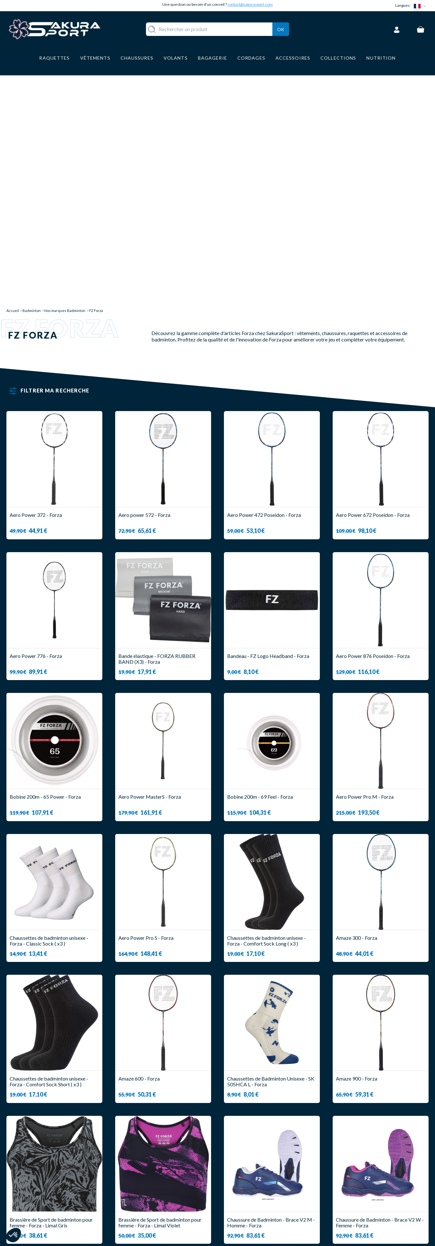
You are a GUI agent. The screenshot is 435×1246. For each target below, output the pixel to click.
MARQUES (153, 1217)
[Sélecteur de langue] (421, 5)
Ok (280, 28)
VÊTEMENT (154, 1180)
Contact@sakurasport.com (36, 1203)
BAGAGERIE (155, 1198)
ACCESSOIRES (158, 1208)
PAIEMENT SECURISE (249, 1180)
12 (232, 1029)
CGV (229, 1189)
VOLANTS (153, 1170)
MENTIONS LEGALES (249, 1198)
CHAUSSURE (156, 1189)
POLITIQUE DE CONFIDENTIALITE (265, 1208)
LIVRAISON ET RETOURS (254, 1170)
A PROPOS (237, 1161)
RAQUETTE (154, 1161)
